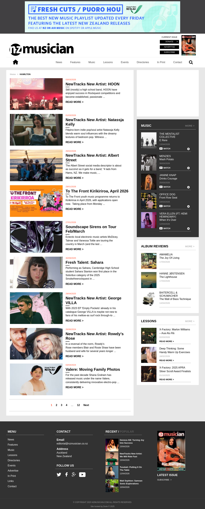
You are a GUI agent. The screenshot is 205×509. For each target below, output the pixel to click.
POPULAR (127, 431)
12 (78, 405)
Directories (143, 62)
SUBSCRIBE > (164, 480)
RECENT (111, 431)
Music (91, 62)
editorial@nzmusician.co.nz (72, 443)
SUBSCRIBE (169, 52)
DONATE (169, 42)
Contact (177, 62)
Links (11, 481)
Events (125, 62)
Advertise (13, 470)
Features (75, 62)
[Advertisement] (168, 93)
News (59, 62)
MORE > (189, 125)
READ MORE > (74, 102)
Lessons (108, 62)
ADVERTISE (169, 47)
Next (86, 405)
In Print (161, 62)
